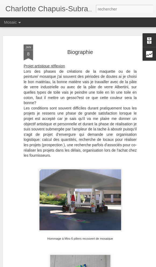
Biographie (80, 52)
